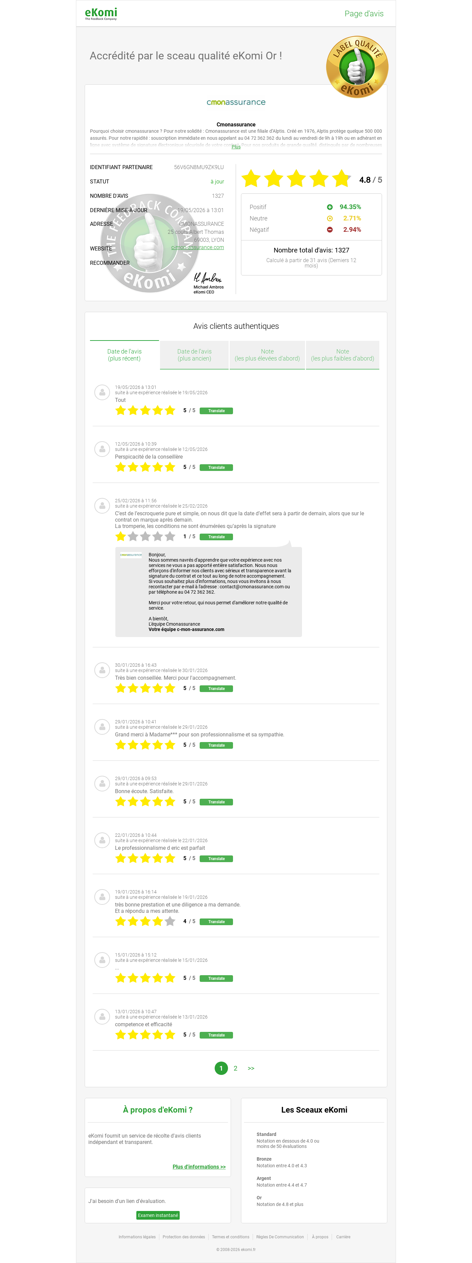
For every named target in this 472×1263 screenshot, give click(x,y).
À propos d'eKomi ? (158, 1110)
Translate (216, 411)
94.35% (344, 207)
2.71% (344, 218)
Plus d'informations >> (199, 1167)
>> (251, 1068)
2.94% (344, 229)
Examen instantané (158, 1215)
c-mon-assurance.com (197, 247)
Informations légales (137, 1237)
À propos (320, 1237)
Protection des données (184, 1237)
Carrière (343, 1237)
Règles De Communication (280, 1237)
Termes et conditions (230, 1237)
